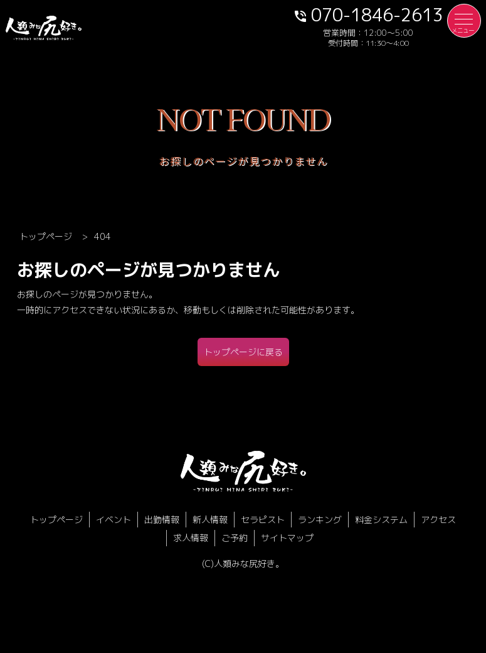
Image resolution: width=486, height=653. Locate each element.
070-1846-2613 (368, 14)
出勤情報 (161, 520)
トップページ (56, 520)
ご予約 (234, 538)
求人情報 (190, 538)
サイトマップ (287, 538)
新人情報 (210, 520)
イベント (113, 520)
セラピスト (263, 520)
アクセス (438, 520)
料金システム (381, 520)
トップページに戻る (243, 352)
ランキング (320, 520)
